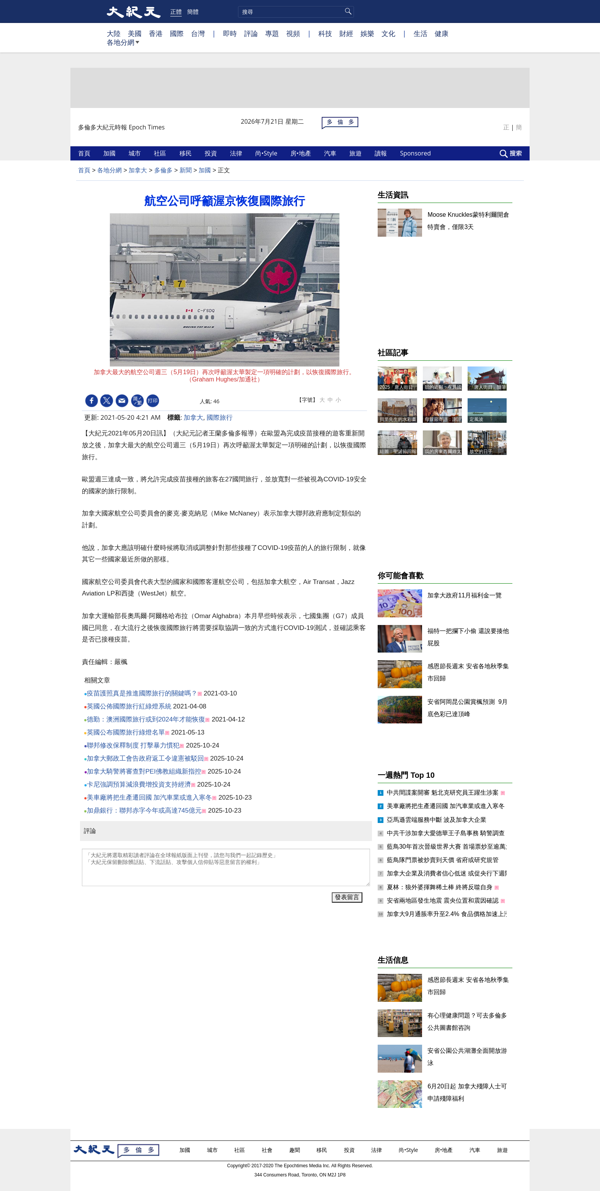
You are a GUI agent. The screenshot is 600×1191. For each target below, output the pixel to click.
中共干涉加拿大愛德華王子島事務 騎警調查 (447, 833)
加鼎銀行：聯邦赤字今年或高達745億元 (144, 810)
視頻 (293, 33)
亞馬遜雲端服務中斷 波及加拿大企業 (436, 819)
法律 (237, 153)
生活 (420, 33)
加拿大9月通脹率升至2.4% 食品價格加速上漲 (449, 914)
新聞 (185, 170)
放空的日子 (481, 451)
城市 (135, 153)
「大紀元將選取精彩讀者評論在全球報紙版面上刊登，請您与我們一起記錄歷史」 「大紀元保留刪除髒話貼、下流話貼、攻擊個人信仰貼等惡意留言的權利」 (226, 867)
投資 (211, 153)
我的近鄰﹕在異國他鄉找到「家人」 (461, 387)
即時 (230, 33)
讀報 (381, 153)
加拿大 (138, 170)
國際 (177, 33)
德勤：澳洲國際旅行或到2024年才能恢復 (146, 719)
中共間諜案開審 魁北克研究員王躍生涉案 (444, 792)
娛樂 (367, 33)
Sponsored (416, 153)
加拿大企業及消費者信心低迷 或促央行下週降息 (453, 873)
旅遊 (356, 153)
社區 (161, 153)
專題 (272, 33)
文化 (388, 33)
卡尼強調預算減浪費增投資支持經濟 (139, 784)
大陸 (114, 33)
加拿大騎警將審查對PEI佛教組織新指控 (144, 771)
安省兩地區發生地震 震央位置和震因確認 (444, 900)
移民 (186, 153)
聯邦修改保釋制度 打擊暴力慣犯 (133, 745)
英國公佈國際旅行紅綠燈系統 (129, 706)
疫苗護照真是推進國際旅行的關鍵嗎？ (142, 693)
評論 (251, 33)
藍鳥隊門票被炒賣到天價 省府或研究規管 (443, 860)
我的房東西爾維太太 (445, 451)
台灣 (198, 33)
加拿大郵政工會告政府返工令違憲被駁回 (145, 758)
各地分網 (123, 45)
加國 (110, 153)
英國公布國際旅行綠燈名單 (126, 732)
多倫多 (163, 170)
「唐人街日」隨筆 (488, 387)
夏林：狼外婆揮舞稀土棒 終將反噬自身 (440, 887)
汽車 (331, 153)
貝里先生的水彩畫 (398, 419)
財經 (346, 33)
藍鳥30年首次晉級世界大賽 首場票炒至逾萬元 (450, 846)
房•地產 (301, 153)
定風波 (476, 419)
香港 (156, 33)
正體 (176, 11)
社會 (268, 1149)
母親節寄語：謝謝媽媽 (448, 419)
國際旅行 (220, 417)
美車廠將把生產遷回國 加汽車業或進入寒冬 (149, 797)
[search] (296, 12)
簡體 (193, 11)
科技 (325, 33)
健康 (441, 33)
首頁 (85, 153)
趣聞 (295, 1149)
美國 (135, 33)
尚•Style (267, 153)
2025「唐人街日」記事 (403, 387)
